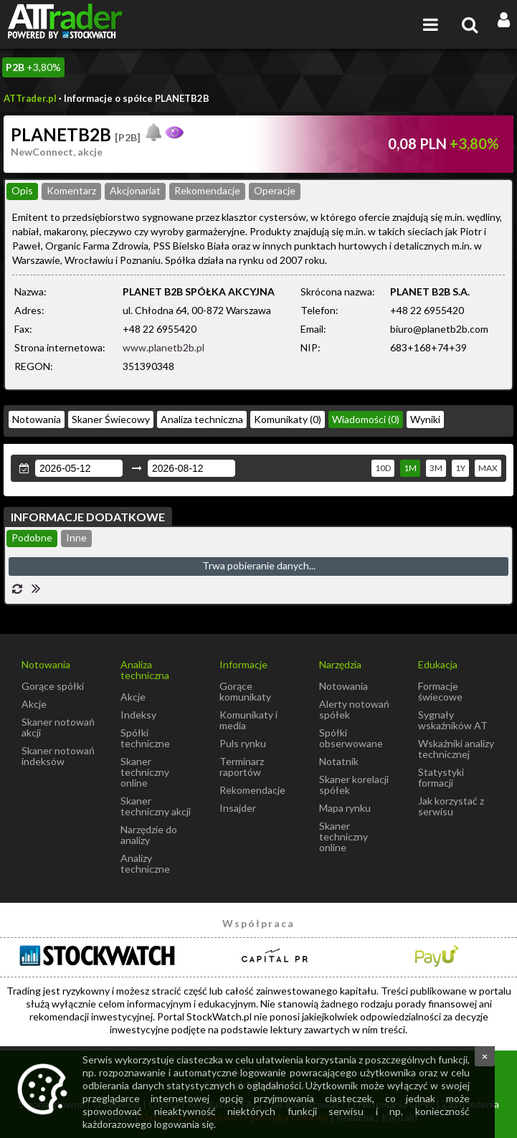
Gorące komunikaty (245, 691)
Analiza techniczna (202, 419)
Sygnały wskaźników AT (453, 719)
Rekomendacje (252, 790)
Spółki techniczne (145, 737)
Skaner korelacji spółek (354, 784)
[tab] (22, 191)
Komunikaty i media (248, 719)
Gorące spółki (53, 686)
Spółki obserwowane (351, 737)
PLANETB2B (76, 134)
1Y (460, 468)
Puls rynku (242, 743)
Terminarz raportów (241, 766)
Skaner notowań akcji (58, 727)
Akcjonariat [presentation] (135, 190)
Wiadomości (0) (365, 419)
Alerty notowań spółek (354, 709)
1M (410, 468)
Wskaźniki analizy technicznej (456, 748)
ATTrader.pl (30, 98)
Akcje (34, 704)
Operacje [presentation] (274, 190)
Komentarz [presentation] (71, 190)
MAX (488, 468)
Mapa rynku (345, 808)
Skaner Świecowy (111, 419)
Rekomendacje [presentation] (207, 190)
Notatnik (339, 761)
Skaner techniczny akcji (155, 806)
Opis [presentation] (22, 190)
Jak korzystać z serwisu (451, 806)
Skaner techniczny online (144, 772)
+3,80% (33, 67)
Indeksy (138, 714)
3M (436, 468)
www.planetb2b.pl (163, 347)
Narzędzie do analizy (148, 834)
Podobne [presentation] (31, 537)
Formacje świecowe (440, 691)
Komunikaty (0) (287, 419)
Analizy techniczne (145, 863)
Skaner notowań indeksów (58, 755)
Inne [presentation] (76, 537)
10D (383, 468)
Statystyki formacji (441, 777)
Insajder (237, 808)
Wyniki (425, 419)
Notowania (36, 419)
